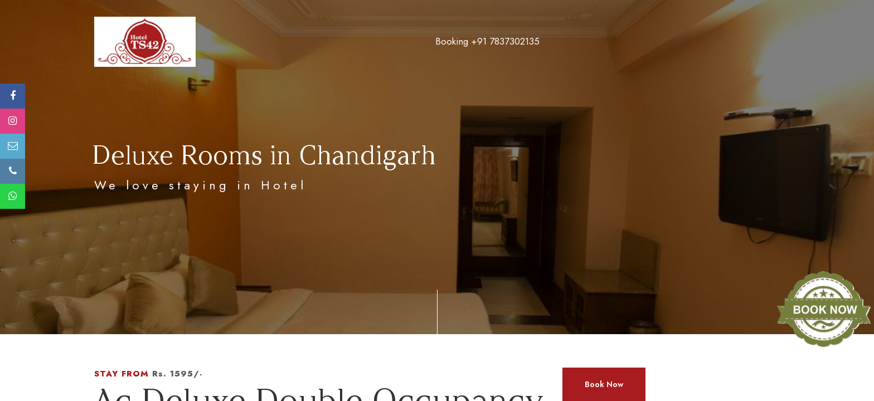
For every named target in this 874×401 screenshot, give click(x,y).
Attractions (624, 42)
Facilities (511, 42)
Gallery (564, 42)
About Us (370, 42)
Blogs (678, 42)
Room (421, 42)
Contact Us (733, 42)
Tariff (463, 42)
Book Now (604, 384)
